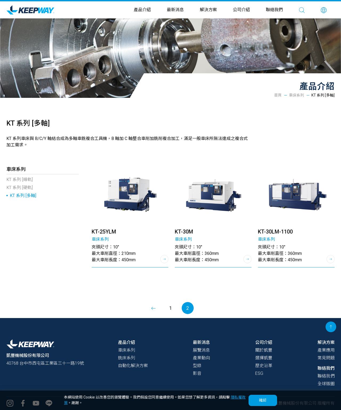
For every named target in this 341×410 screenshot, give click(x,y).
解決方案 (208, 9)
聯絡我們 (274, 9)
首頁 (278, 95)
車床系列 (296, 95)
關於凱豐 (263, 350)
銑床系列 (126, 357)
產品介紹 (142, 9)
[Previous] (154, 308)
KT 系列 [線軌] (19, 179)
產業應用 (326, 350)
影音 (197, 373)
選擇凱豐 (263, 357)
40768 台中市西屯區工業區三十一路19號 (45, 363)
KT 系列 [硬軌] (19, 187)
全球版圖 (326, 383)
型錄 (197, 365)
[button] (324, 9)
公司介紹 (241, 9)
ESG (259, 373)
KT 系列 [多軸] (23, 195)
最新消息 (175, 9)
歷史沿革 (263, 365)
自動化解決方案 (133, 365)
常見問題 (326, 357)
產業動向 (201, 357)
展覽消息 (201, 350)
